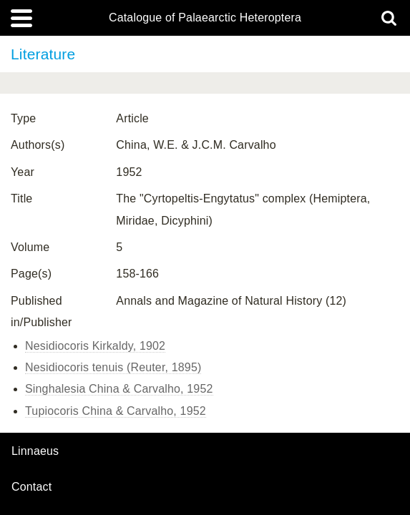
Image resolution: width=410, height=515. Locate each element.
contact (31, 487)
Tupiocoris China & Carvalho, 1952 (115, 411)
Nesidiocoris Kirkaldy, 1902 (95, 346)
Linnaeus (35, 451)
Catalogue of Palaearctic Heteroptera (205, 18)
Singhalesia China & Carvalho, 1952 (119, 389)
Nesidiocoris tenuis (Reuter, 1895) (113, 367)
